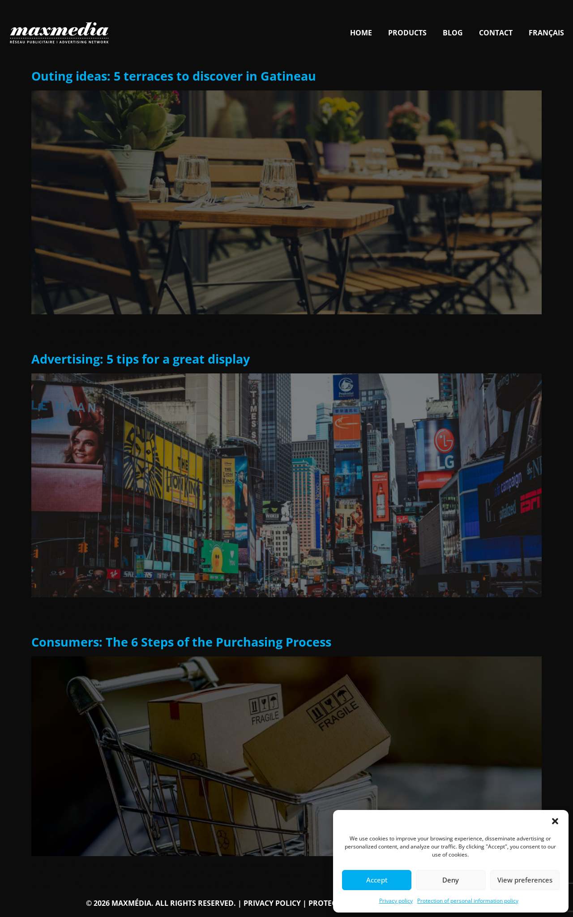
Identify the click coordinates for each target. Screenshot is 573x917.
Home (361, 33)
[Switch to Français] (546, 33)
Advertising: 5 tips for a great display (140, 359)
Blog (453, 33)
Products (407, 33)
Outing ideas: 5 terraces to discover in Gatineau (173, 76)
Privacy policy (396, 900)
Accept (377, 879)
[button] (555, 821)
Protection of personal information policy (467, 900)
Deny (450, 879)
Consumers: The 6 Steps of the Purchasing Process (181, 642)
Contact (496, 33)
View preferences (524, 879)
